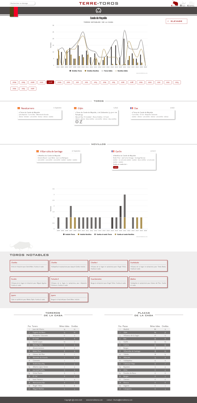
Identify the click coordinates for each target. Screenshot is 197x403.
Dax (136, 108)
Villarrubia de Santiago (51, 151)
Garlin (118, 151)
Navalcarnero (27, 108)
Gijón (80, 108)
